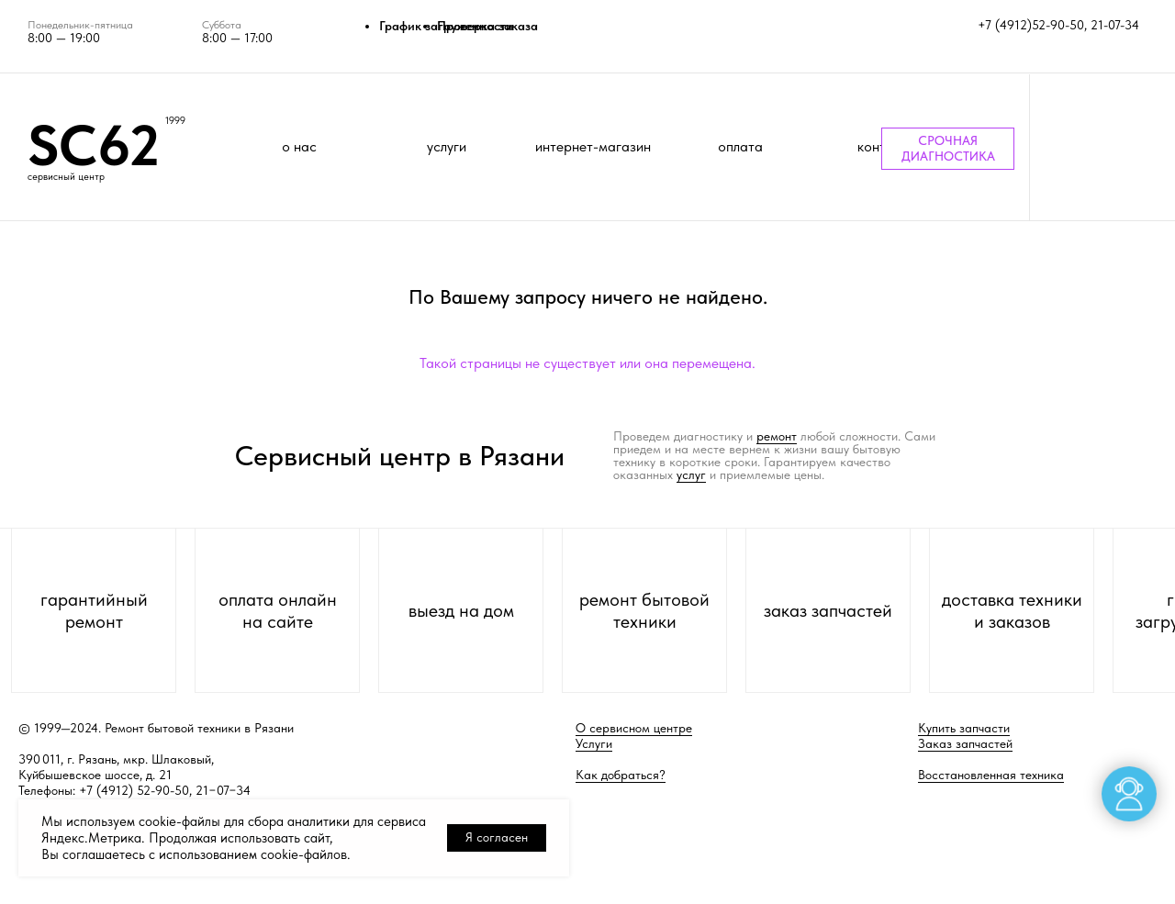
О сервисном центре (634, 727)
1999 (175, 121)
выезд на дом (461, 610)
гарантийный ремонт (94, 610)
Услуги (594, 743)
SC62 (94, 145)
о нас (299, 146)
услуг (691, 474)
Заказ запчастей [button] (965, 743)
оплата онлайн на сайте (277, 610)
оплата (740, 146)
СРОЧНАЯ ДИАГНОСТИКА (948, 148)
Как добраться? (621, 774)
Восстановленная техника (991, 774)
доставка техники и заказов (1012, 610)
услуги (446, 146)
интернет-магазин (593, 146)
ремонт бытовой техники (644, 610)
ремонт (776, 436)
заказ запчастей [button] (828, 610)
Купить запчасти (964, 727)
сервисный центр (66, 177)
